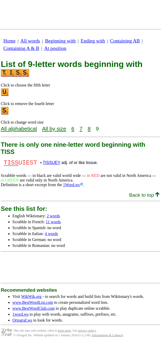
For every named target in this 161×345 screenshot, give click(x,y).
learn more (64, 332)
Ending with (93, 41)
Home (9, 41)
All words (30, 41)
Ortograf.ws (22, 322)
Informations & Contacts (107, 337)
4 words (51, 235)
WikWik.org (31, 298)
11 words (53, 223)
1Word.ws (71, 186)
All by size (54, 129)
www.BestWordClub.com (33, 310)
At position (55, 48)
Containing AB (125, 41)
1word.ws (20, 316)
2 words (53, 217)
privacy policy (87, 332)
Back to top (144, 196)
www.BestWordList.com (32, 304)
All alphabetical (19, 129)
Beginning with (60, 41)
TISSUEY (51, 163)
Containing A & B (21, 48)
